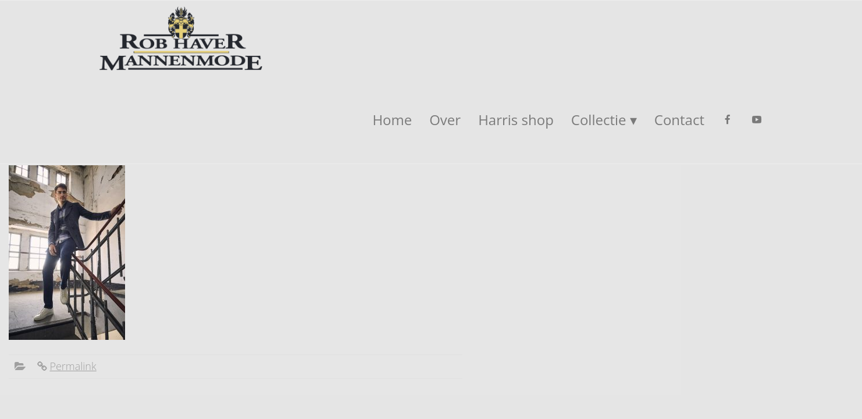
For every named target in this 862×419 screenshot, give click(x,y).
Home (392, 119)
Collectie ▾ (604, 119)
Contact (679, 119)
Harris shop (516, 119)
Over (445, 119)
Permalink (72, 366)
